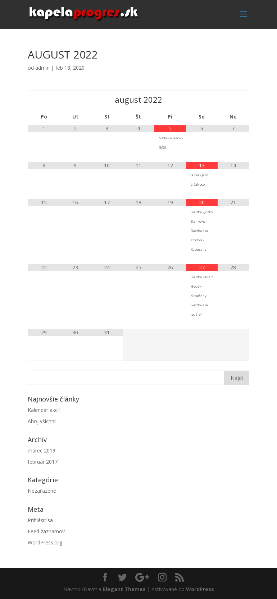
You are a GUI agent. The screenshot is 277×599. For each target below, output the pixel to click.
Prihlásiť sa (40, 520)
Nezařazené (42, 490)
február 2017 (43, 461)
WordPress (200, 589)
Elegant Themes (124, 589)
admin (42, 67)
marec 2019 (41, 450)
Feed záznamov (46, 531)
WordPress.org (45, 542)
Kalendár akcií (44, 410)
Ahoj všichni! (42, 421)
